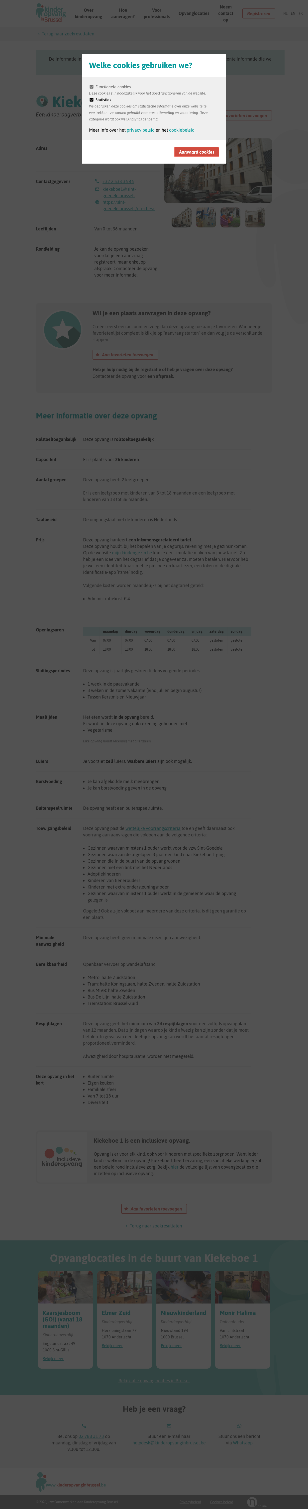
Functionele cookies (113, 87)
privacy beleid (141, 130)
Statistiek (103, 100)
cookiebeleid (182, 130)
